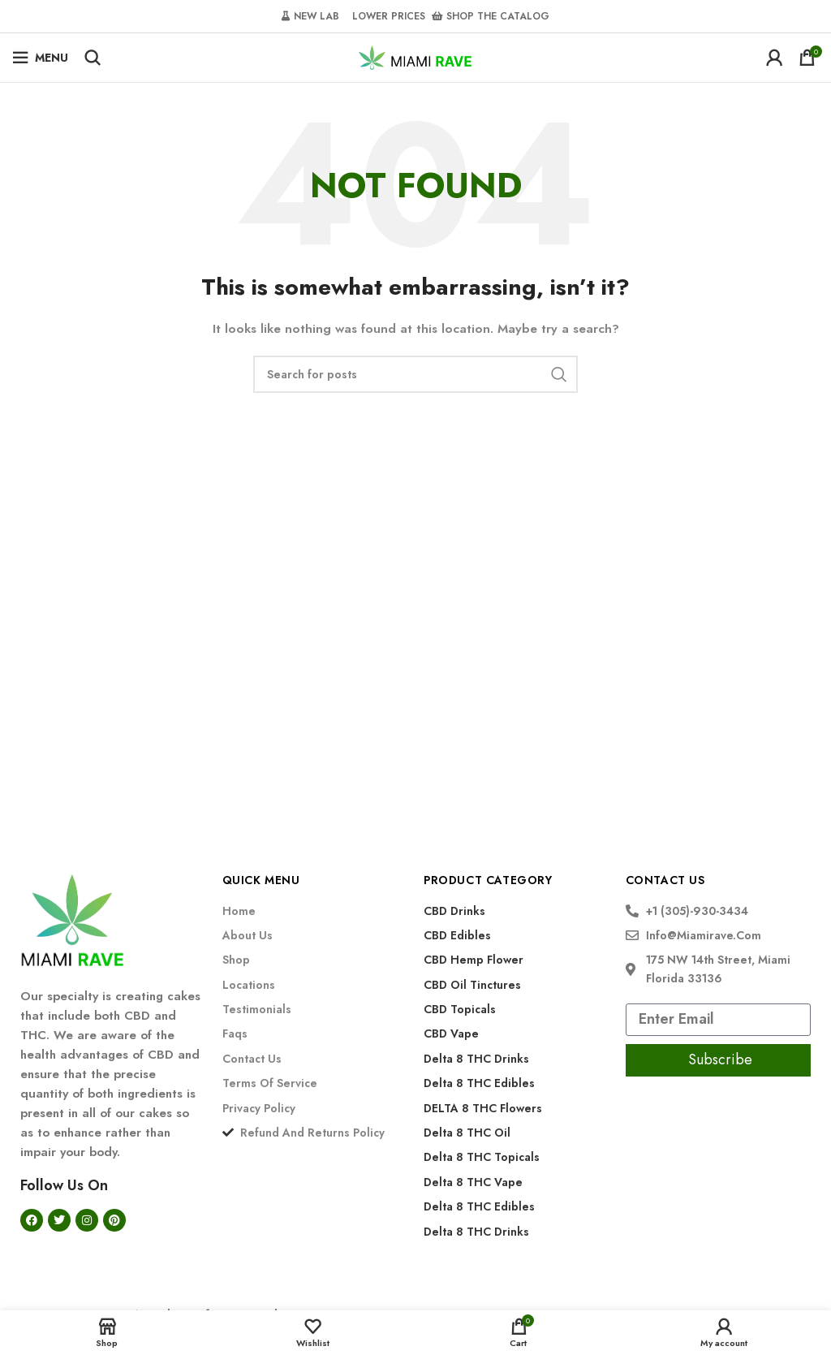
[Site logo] (415, 56)
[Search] (92, 57)
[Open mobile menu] (40, 57)
